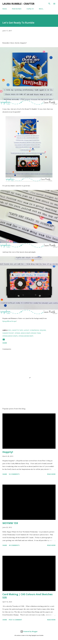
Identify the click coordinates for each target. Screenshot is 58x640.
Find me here (16, 9)
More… (41, 9)
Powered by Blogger (29, 631)
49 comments (14, 545)
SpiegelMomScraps (26, 336)
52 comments (14, 474)
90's (9, 330)
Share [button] (4, 343)
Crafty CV (30, 9)
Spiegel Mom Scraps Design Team (28, 333)
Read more (51, 474)
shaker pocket (8, 333)
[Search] (49, 3)
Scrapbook (34, 330)
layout (26, 330)
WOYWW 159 (10, 523)
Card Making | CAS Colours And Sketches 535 (27, 596)
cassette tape (17, 330)
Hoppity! (7, 452)
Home (4, 9)
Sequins (43, 330)
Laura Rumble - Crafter (18, 3)
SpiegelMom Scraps (9, 321)
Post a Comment (15, 620)
